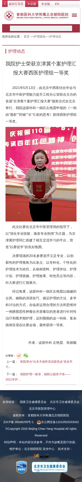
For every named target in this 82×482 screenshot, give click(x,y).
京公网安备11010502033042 (58, 422)
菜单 (73, 16)
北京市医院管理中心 (42, 408)
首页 (27, 36)
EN (57, 3)
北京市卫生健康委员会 (64, 402)
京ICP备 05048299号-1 (18, 422)
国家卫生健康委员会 (33, 402)
